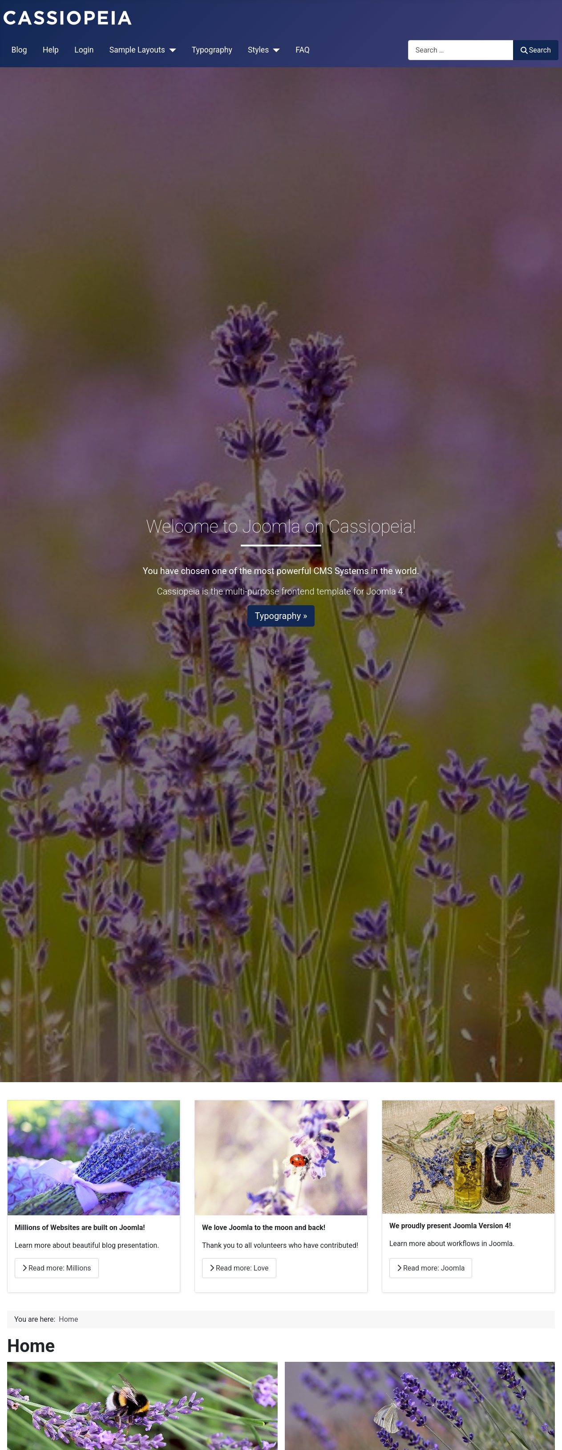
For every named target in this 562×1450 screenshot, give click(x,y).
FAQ (302, 49)
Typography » (281, 616)
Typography (212, 49)
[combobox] (460, 50)
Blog (19, 49)
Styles (258, 49)
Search (536, 50)
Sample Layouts (137, 49)
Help (51, 49)
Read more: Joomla (431, 1268)
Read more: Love (239, 1268)
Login (83, 49)
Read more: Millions (56, 1268)
